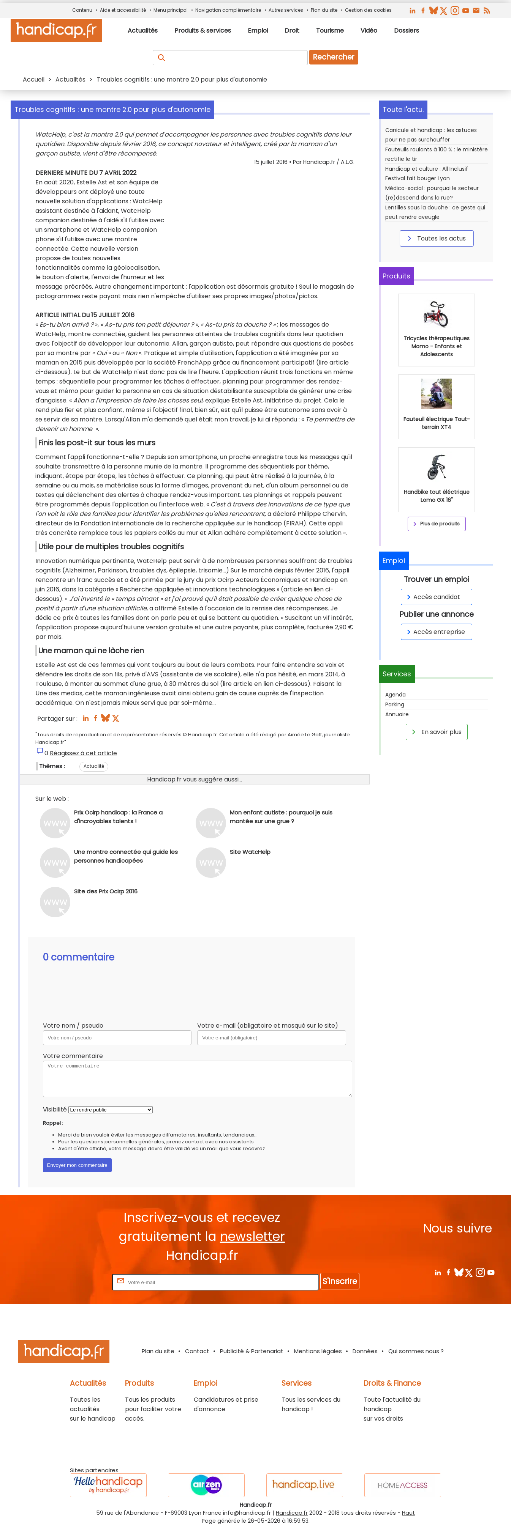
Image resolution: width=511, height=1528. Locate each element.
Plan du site (324, 10)
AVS (152, 674)
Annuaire (397, 714)
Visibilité (55, 1109)
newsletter (252, 1236)
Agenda (395, 694)
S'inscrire (340, 1281)
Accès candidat (432, 597)
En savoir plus (435, 731)
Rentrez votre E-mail (80, 1282)
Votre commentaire (73, 1056)
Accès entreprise (434, 632)
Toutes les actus (435, 238)
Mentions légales (318, 1351)
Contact (197, 1351)
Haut (408, 1513)
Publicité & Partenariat (251, 1351)
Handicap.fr (292, 1513)
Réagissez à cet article (83, 753)
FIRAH (294, 523)
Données (365, 1351)
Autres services (286, 10)
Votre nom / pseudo (73, 1025)
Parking (394, 704)
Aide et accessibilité (123, 10)
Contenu (82, 10)
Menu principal (170, 10)
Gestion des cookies (368, 10)
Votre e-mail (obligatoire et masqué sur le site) (267, 1025)
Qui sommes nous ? (416, 1351)
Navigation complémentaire (228, 10)
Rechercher (333, 57)
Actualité (94, 766)
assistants (241, 1141)
